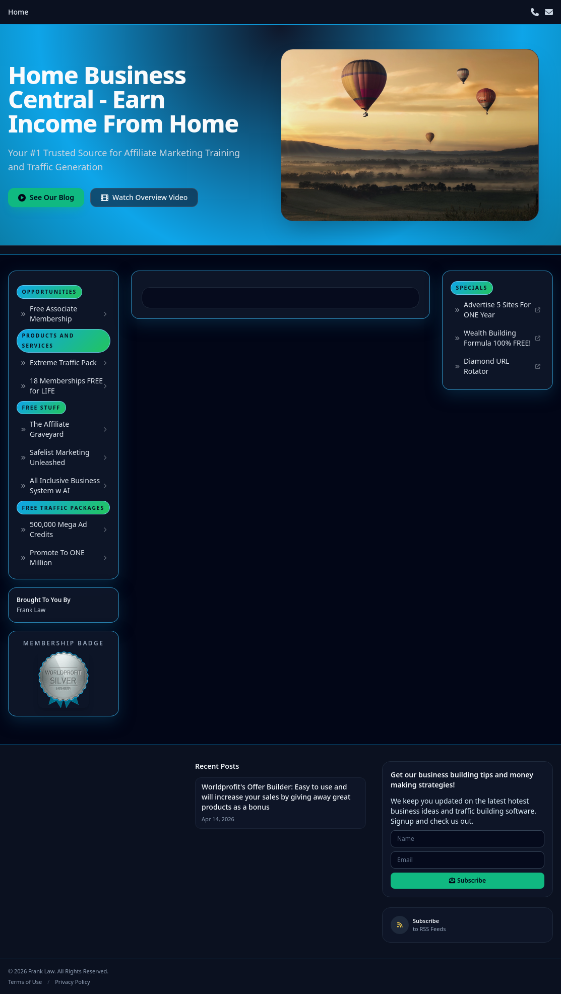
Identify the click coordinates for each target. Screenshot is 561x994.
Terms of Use (25, 981)
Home (18, 12)
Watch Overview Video (144, 197)
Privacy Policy (72, 981)
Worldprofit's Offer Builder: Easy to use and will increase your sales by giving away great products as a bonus (276, 797)
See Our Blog (46, 197)
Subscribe (467, 880)
